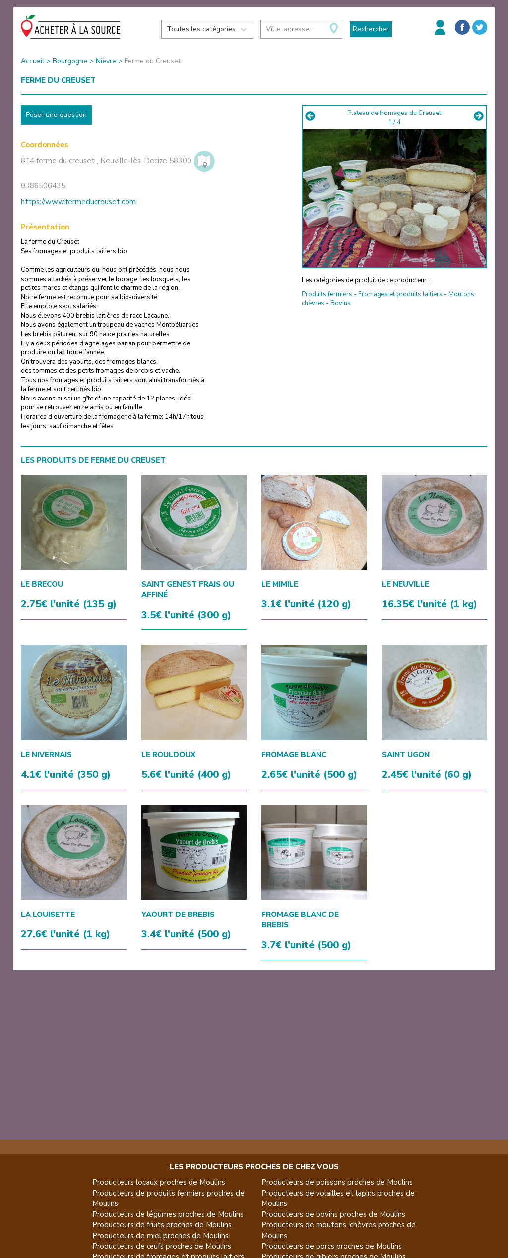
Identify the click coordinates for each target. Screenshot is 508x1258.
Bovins (340, 303)
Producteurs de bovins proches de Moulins (333, 1214)
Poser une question (56, 114)
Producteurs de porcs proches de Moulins (331, 1246)
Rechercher (371, 29)
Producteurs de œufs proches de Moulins (161, 1246)
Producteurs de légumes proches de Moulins (168, 1214)
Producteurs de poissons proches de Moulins (337, 1182)
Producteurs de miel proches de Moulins (160, 1236)
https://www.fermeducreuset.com (78, 202)
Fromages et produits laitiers (400, 294)
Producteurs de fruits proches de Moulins (162, 1225)
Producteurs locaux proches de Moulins (158, 1182)
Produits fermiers (327, 294)
